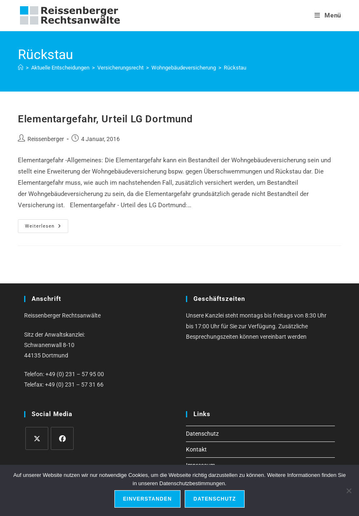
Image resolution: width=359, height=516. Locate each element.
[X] (36, 438)
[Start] (20, 67)
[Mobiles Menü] (327, 15)
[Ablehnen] (348, 490)
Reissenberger (45, 139)
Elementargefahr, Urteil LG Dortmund (105, 119)
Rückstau (235, 67)
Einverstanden (147, 499)
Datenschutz (202, 433)
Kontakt (196, 449)
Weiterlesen (46, 228)
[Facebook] (62, 438)
